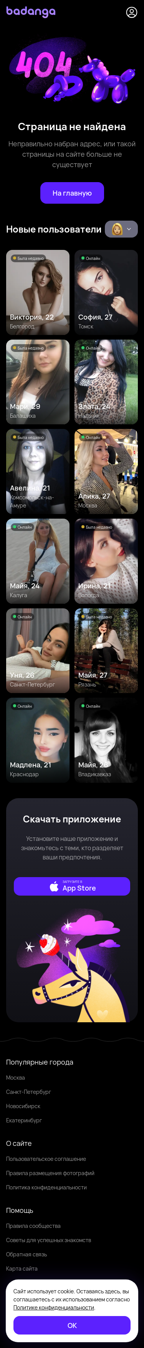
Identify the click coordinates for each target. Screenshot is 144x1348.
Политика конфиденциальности (46, 1187)
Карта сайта (22, 1268)
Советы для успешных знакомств (48, 1240)
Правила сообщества (33, 1225)
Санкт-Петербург (28, 1091)
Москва (15, 1077)
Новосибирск (23, 1106)
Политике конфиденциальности (53, 1307)
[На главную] (72, 193)
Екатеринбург (24, 1120)
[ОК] (72, 1325)
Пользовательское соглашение (46, 1158)
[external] (72, 886)
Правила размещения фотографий (50, 1173)
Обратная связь (26, 1254)
